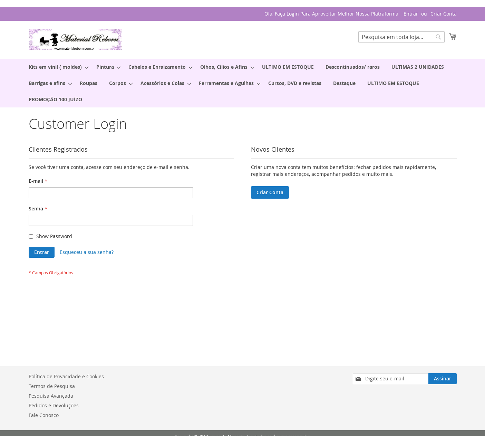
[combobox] (401, 36)
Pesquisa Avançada (51, 395)
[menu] (243, 83)
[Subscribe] (442, 378)
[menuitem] (57, 67)
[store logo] (75, 39)
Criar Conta (443, 13)
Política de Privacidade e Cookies (66, 376)
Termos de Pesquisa (52, 386)
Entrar (411, 13)
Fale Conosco (44, 415)
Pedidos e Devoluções (54, 405)
